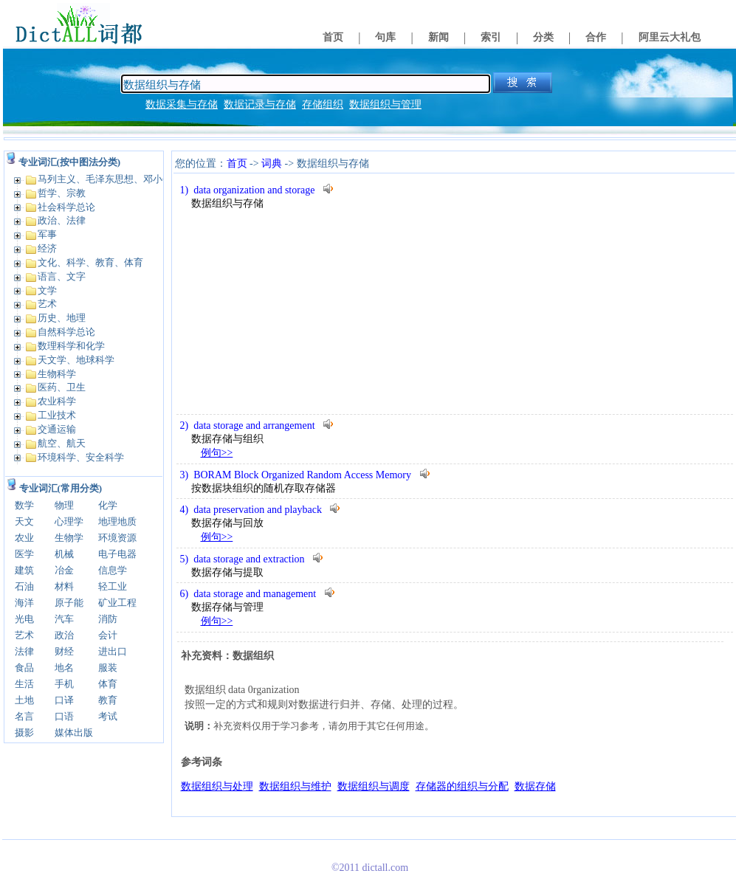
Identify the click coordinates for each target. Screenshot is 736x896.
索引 (491, 37)
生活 (24, 683)
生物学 (69, 537)
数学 (24, 505)
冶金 (64, 570)
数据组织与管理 (385, 104)
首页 (333, 37)
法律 (24, 651)
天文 (24, 521)
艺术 (24, 635)
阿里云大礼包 (670, 37)
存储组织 (322, 104)
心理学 (69, 521)
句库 (385, 37)
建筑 (24, 570)
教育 (107, 700)
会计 (107, 635)
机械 (64, 553)
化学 (107, 505)
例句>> (217, 452)
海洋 (24, 602)
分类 (543, 37)
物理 (64, 505)
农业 (24, 537)
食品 (24, 667)
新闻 (438, 37)
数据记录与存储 (260, 104)
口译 (64, 700)
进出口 (112, 651)
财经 (64, 651)
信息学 (112, 570)
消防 (107, 618)
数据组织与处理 (217, 786)
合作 (595, 37)
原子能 (69, 602)
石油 (24, 586)
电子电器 (117, 553)
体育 (107, 683)
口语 (64, 716)
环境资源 (117, 537)
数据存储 (535, 786)
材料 (64, 586)
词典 (271, 163)
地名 (64, 667)
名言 (24, 716)
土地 (24, 700)
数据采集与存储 (181, 104)
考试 (107, 716)
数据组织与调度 (373, 786)
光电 (24, 618)
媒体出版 (74, 732)
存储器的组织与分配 (462, 786)
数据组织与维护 (295, 786)
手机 (64, 683)
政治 (64, 635)
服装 (107, 667)
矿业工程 (117, 602)
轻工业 (112, 586)
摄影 (24, 732)
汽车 (64, 618)
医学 (24, 553)
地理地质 (117, 521)
